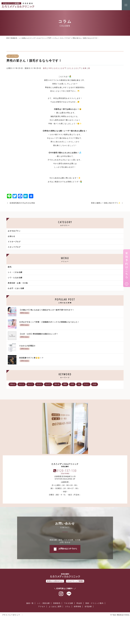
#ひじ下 (30, 384)
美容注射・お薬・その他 (18, 283)
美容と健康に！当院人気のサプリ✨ (105, 203)
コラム (55, 38)
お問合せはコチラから (67, 548)
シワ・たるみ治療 (15, 278)
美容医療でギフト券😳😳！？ (70, 360)
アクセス (41, 606)
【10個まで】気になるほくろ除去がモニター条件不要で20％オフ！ (70, 312)
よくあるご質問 (55, 606)
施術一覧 (30, 603)
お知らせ (11, 236)
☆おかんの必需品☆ (70, 348)
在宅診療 (88, 606)
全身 (84, 68)
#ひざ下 (48, 384)
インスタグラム (61, 594)
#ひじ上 (21, 384)
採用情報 (77, 606)
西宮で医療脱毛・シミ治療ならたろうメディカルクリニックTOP (28, 38)
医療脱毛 (57, 603)
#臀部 (65, 384)
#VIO (72, 384)
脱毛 (45, 68)
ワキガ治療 (68, 603)
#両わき (12, 384)
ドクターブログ (14, 242)
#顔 (79, 384)
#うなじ (86, 384)
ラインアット (69, 594)
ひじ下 (78, 68)
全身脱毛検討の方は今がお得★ (22, 203)
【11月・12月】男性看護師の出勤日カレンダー (70, 336)
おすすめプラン (14, 231)
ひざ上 (56, 68)
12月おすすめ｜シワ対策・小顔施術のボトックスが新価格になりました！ (70, 324)
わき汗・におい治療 (16, 288)
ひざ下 (63, 68)
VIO (50, 68)
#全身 (94, 384)
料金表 (79, 603)
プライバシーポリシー (11, 615)
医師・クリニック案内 (94, 603)
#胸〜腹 (56, 384)
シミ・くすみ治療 (15, 272)
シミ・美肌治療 (43, 603)
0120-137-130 (67, 470)
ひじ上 (71, 68)
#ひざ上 (39, 384)
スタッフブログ (65, 38)
